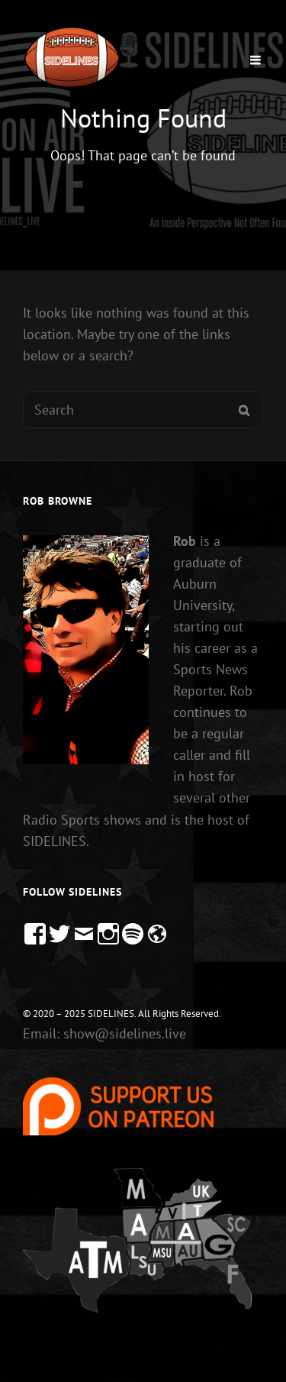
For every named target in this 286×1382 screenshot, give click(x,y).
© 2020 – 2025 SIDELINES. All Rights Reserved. (122, 1013)
